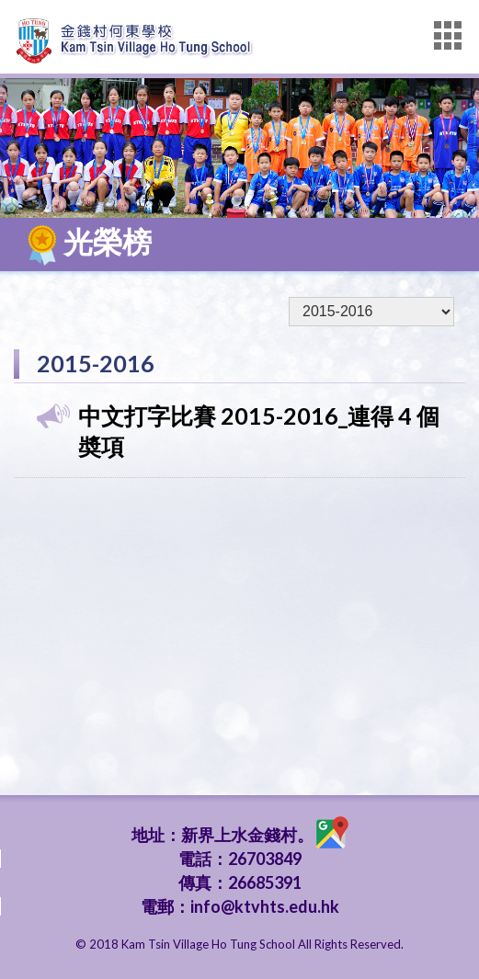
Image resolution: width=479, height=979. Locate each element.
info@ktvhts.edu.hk (264, 906)
